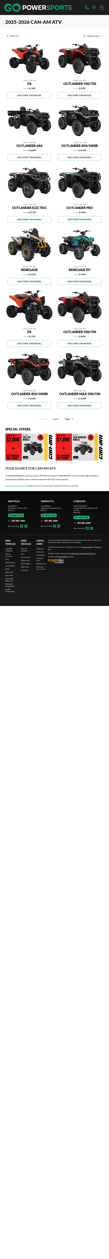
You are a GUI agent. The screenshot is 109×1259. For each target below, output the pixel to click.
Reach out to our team (15, 485)
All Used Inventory (24, 550)
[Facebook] (21, 526)
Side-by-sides (10, 563)
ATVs (7, 559)
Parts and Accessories (40, 568)
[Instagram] (26, 526)
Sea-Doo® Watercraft (9, 580)
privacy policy (87, 547)
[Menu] (102, 7)
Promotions (40, 555)
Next (69, 419)
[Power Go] (72, 561)
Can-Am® (9, 575)
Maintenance (41, 564)
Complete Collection (9, 550)
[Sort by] (93, 36)
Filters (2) (13, 36)
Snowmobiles (10, 566)
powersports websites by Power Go (82, 553)
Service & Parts (39, 559)
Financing (24, 570)
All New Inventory (8, 555)
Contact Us (40, 549)
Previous (41, 419)
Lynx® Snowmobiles (10, 590)
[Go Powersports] (38, 7)
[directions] (94, 7)
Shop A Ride (63, 557)
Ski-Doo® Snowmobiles (10, 585)
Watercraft (9, 572)
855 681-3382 (16, 520)
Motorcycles (25, 560)
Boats (7, 569)
